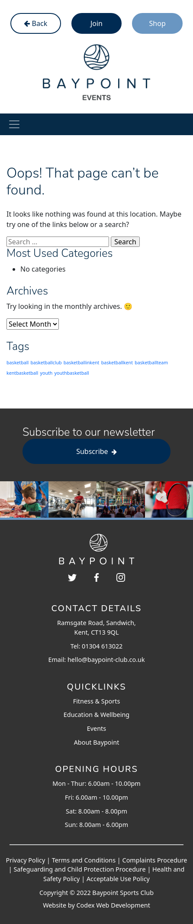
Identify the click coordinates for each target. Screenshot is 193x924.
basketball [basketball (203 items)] (17, 363)
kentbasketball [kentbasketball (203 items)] (22, 373)
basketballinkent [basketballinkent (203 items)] (82, 363)
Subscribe (96, 451)
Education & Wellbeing (96, 714)
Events (96, 728)
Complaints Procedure (154, 860)
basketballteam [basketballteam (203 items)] (151, 363)
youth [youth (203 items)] (46, 373)
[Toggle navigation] (14, 124)
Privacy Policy (25, 860)
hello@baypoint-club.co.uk (106, 659)
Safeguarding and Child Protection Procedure (79, 869)
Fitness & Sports (96, 701)
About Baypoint (96, 742)
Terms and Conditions (84, 860)
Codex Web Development (113, 905)
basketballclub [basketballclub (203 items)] (45, 363)
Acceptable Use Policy (118, 879)
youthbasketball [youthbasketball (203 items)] (72, 373)
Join (96, 23)
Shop (157, 23)
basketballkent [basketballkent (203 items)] (117, 363)
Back (35, 23)
